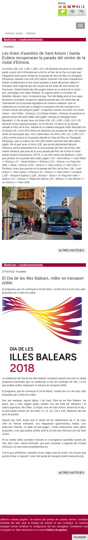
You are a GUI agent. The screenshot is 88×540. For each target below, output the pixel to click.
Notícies (31, 33)
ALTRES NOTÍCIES (71, 250)
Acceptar (79, 537)
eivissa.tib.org (76, 456)
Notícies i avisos (14, 33)
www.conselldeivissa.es (35, 446)
